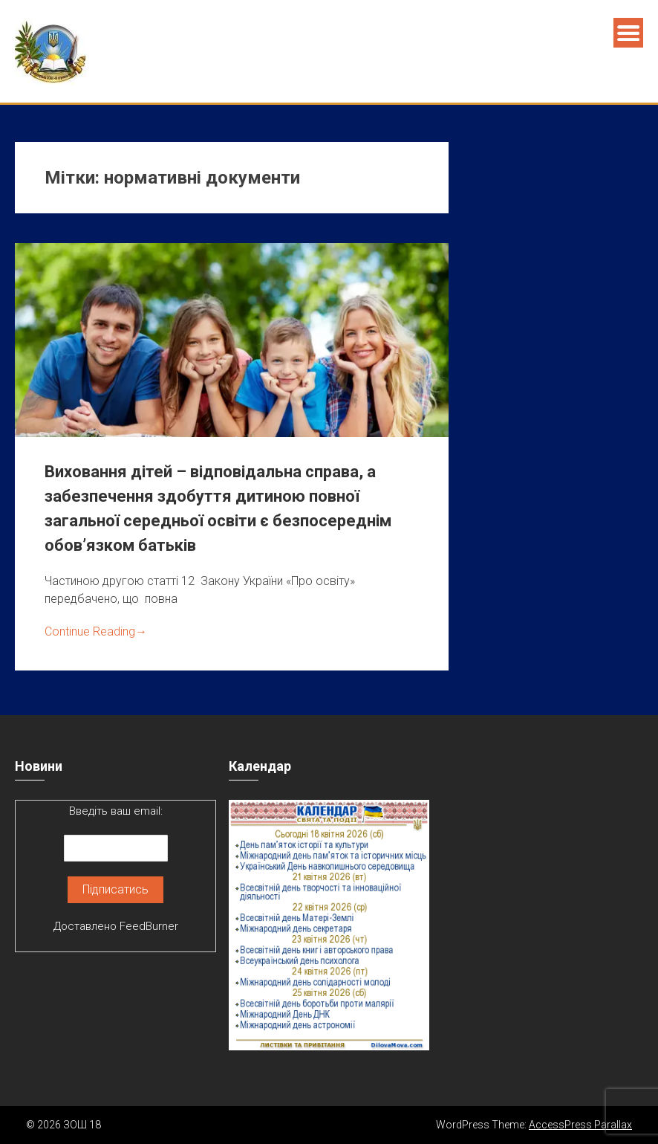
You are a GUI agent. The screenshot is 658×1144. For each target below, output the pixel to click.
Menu (628, 33)
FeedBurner (149, 926)
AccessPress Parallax (580, 1125)
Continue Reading (96, 631)
